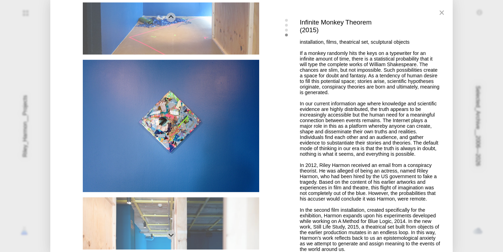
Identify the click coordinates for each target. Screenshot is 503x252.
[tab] (286, 20)
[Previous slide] (171, 17)
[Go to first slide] (171, 234)
